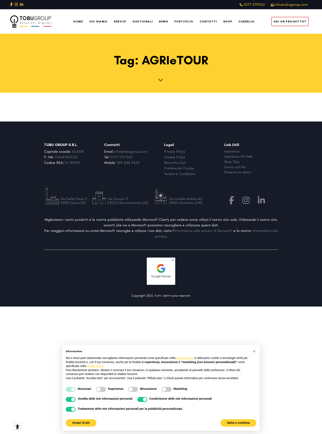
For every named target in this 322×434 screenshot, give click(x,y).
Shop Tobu (232, 162)
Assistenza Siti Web (239, 157)
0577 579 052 (121, 157)
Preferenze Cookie (179, 168)
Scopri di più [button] (81, 422)
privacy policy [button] (185, 358)
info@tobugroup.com (130, 151)
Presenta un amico (239, 173)
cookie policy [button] (95, 366)
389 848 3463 (128, 162)
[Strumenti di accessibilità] (17, 427)
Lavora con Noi (236, 168)
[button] (254, 351)
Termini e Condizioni (179, 173)
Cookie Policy (174, 157)
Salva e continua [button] (238, 422)
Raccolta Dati (175, 162)
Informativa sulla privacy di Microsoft (203, 230)
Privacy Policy (175, 151)
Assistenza (232, 151)
